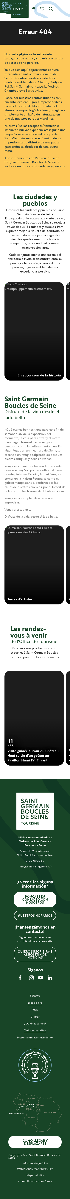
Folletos (35, 995)
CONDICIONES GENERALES (35, 1169)
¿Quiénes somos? (35, 1023)
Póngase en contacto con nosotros (35, 899)
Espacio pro (35, 1002)
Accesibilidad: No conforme (35, 1181)
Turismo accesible (35, 1030)
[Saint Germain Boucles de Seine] (6, 6)
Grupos (35, 1016)
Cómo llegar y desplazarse (35, 1142)
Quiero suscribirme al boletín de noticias (35, 954)
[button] (51, 9)
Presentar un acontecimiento (35, 1037)
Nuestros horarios (35, 915)
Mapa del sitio (35, 1175)
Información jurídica (35, 1163)
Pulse (35, 1009)
